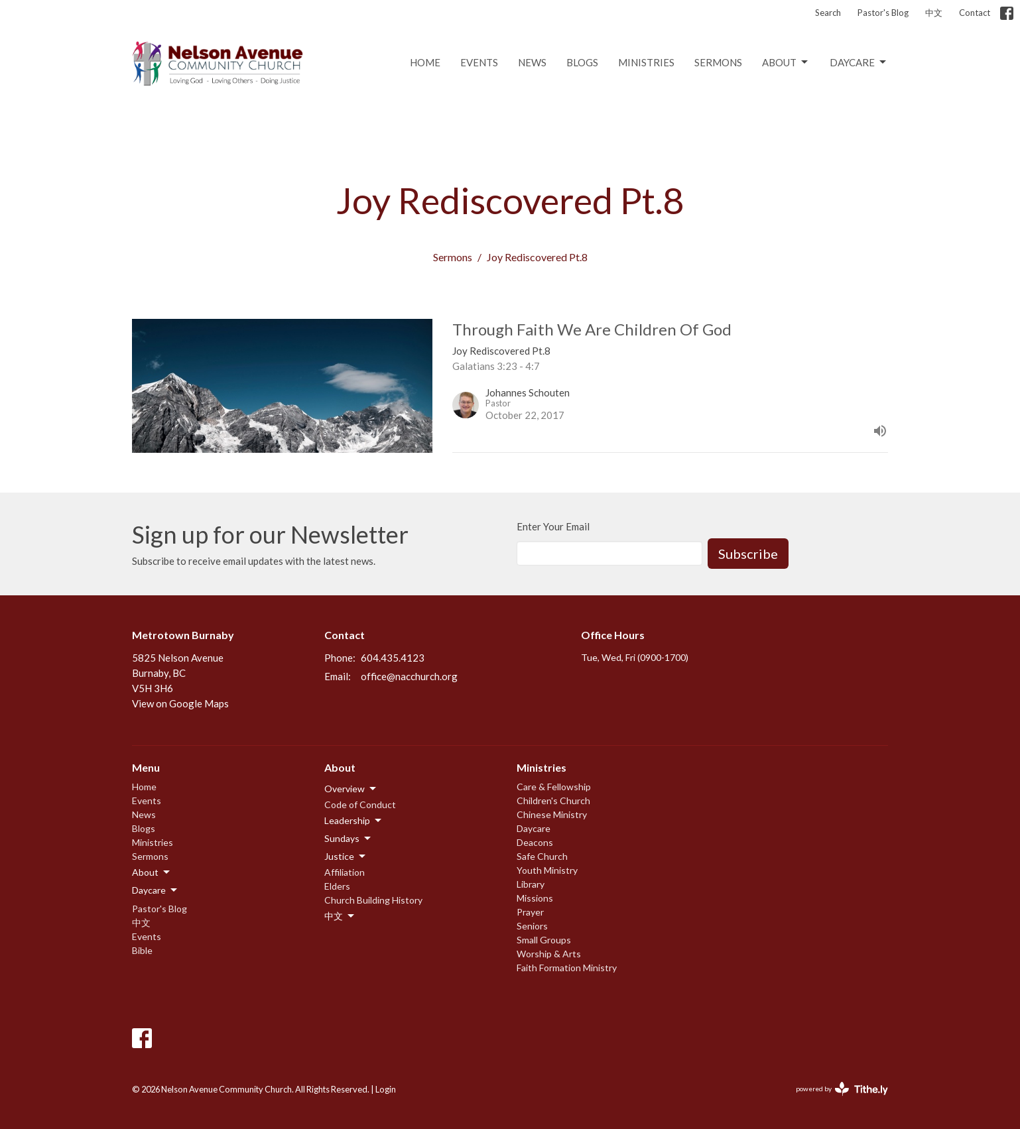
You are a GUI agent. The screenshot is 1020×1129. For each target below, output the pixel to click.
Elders (337, 886)
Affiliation (344, 872)
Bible (142, 950)
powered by (842, 1089)
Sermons (718, 62)
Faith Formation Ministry (567, 967)
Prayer (530, 912)
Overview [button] (351, 789)
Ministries (646, 62)
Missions (535, 898)
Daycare (859, 62)
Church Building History (373, 900)
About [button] (152, 872)
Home (425, 62)
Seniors (532, 925)
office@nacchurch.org (409, 676)
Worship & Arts (549, 953)
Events (479, 62)
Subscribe (748, 554)
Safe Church (542, 856)
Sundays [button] (348, 838)
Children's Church (553, 800)
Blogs (582, 62)
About (786, 62)
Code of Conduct (360, 804)
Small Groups (544, 939)
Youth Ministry (547, 870)
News (532, 62)
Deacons (535, 842)
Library (530, 884)
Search (828, 12)
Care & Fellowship (554, 786)
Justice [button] (345, 856)
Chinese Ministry (552, 814)
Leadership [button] (353, 820)
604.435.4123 (392, 658)
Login (385, 1089)
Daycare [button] (155, 890)
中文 (933, 12)
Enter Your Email (553, 526)
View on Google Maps (180, 703)
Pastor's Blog (883, 12)
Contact (974, 12)
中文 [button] (340, 916)
